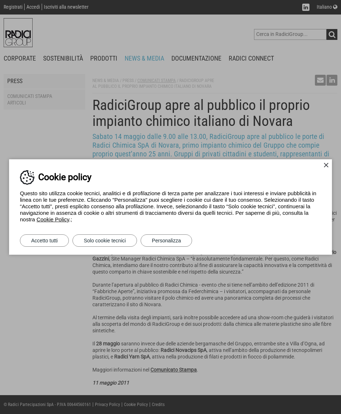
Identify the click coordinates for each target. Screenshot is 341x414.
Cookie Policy (53, 219)
